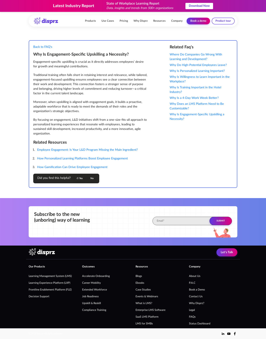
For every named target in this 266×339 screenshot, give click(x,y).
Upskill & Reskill (91, 303)
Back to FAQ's (42, 47)
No (92, 178)
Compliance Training (94, 310)
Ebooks (140, 283)
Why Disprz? (196, 303)
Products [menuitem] (90, 21)
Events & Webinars (147, 296)
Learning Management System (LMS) (50, 276)
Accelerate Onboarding (96, 276)
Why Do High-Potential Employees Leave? (198, 65)
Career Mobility (91, 283)
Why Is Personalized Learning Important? (197, 71)
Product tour (223, 21)
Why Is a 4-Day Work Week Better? (194, 98)
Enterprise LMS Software (150, 310)
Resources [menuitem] (159, 21)
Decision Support (39, 296)
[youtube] (229, 333)
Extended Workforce (94, 289)
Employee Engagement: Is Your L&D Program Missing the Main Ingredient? (87, 149)
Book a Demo (197, 289)
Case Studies (143, 289)
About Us (194, 276)
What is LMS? (144, 303)
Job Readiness (90, 296)
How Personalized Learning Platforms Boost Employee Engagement (82, 158)
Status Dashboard (199, 323)
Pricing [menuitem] (124, 21)
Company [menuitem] (177, 21)
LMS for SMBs (144, 323)
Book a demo (198, 21)
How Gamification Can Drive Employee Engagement (72, 167)
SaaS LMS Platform (147, 316)
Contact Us (196, 296)
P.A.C (192, 283)
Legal (192, 310)
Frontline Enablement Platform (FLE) (50, 289)
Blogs (139, 276)
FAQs (192, 316)
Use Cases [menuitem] (107, 21)
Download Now (199, 5)
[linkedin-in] (223, 333)
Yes (80, 178)
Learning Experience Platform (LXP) (49, 283)
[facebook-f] (235, 333)
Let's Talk (227, 252)
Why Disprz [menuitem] (141, 21)
